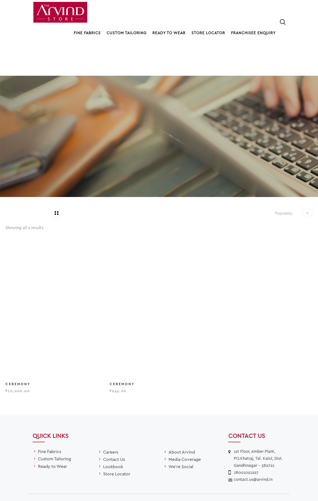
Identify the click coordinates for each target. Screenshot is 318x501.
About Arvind (182, 421)
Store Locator (208, 32)
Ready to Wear (169, 32)
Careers (110, 421)
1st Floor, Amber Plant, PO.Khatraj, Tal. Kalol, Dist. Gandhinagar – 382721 (258, 427)
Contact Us (114, 428)
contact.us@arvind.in (253, 448)
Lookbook (113, 435)
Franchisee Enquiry (253, 32)
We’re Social (181, 435)
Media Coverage (185, 428)
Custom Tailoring (126, 32)
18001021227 (246, 441)
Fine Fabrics (87, 32)
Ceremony (17, 355)
